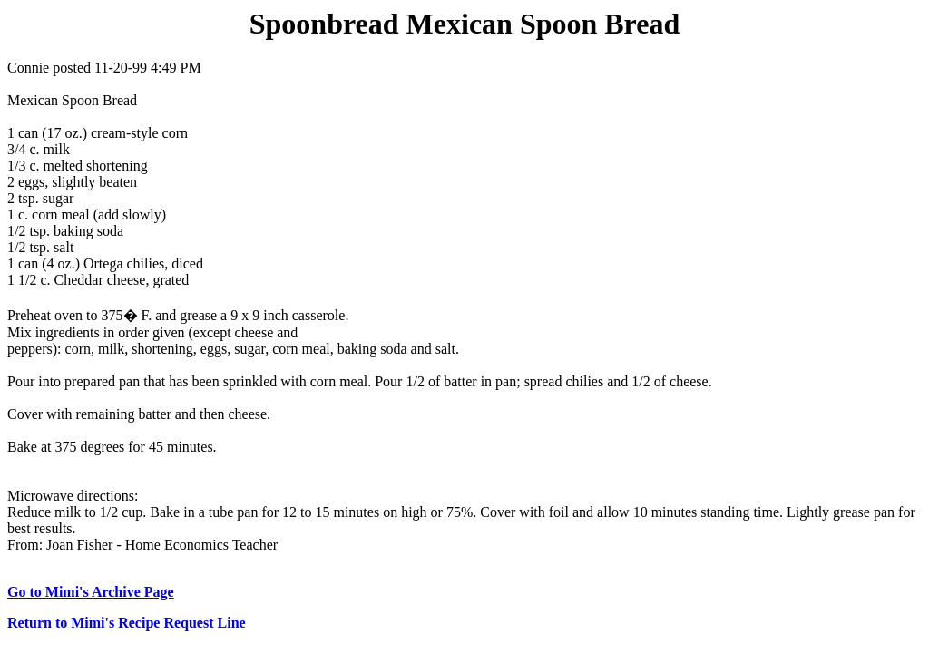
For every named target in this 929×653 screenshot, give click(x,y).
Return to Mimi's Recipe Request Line (126, 622)
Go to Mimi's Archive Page (90, 591)
